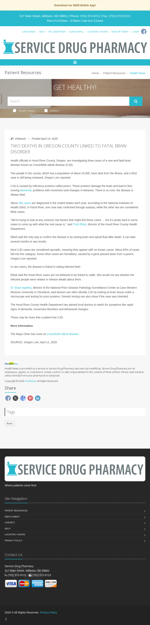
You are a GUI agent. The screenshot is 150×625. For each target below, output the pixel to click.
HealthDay (30, 381)
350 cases (24, 203)
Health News (24, 110)
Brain (9, 423)
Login (135, 32)
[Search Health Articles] (68, 101)
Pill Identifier (56, 32)
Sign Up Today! (120, 32)
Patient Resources (114, 73)
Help (42, 32)
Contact (10, 522)
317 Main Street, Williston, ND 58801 (44, 16)
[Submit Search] (135, 101)
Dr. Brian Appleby (21, 287)
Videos (52, 110)
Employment (12, 516)
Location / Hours (98, 32)
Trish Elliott (80, 224)
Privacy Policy (13, 540)
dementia (25, 190)
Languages (28, 32)
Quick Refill (76, 32)
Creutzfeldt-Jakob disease (63, 334)
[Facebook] (143, 31)
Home (95, 73)
